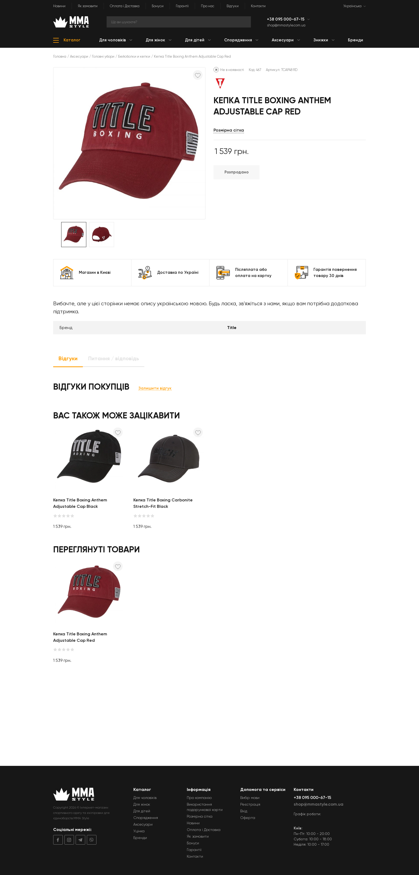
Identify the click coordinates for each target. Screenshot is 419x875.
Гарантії (182, 6)
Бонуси (158, 6)
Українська (352, 6)
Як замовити (88, 6)
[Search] (179, 21)
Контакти (258, 6)
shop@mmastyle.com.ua (286, 25)
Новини (59, 6)
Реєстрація (250, 804)
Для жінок (141, 804)
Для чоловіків (145, 797)
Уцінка (139, 831)
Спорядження (145, 817)
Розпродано (236, 172)
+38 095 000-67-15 (286, 19)
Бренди (140, 838)
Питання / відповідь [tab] (113, 358)
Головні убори (103, 56)
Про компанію (199, 797)
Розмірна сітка (229, 130)
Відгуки (233, 6)
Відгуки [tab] (68, 358)
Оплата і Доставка (124, 6)
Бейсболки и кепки (134, 56)
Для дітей (141, 811)
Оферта (247, 817)
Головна (59, 56)
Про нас (207, 6)
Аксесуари (79, 56)
